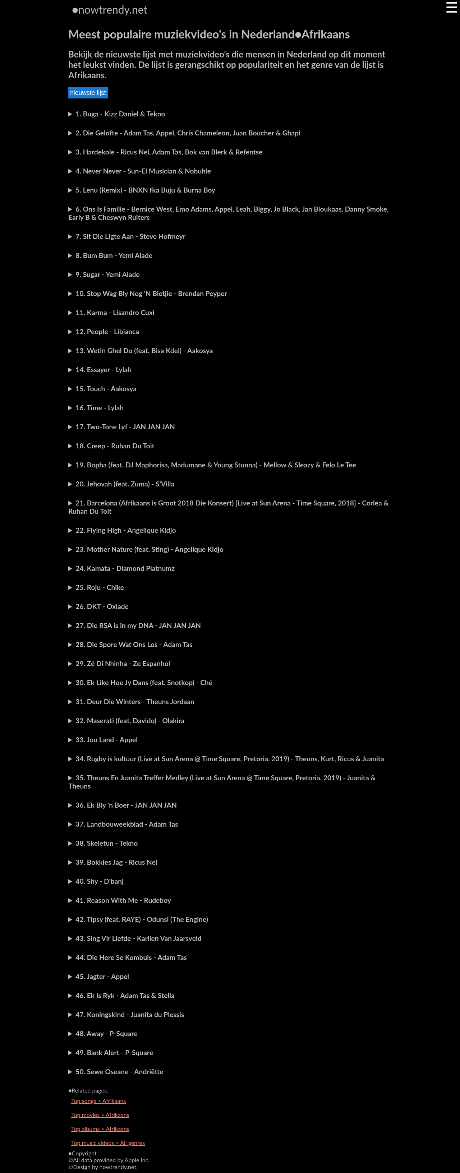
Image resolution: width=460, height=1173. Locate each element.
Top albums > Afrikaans (100, 1128)
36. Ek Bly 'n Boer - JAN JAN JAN (126, 805)
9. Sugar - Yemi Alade (107, 274)
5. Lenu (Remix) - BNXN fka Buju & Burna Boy (145, 190)
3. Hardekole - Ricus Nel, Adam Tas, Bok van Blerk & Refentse (168, 152)
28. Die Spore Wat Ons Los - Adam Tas (133, 644)
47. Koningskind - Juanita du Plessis (129, 1014)
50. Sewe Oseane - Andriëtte (119, 1071)
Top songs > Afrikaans (98, 1100)
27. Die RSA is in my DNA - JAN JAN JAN (138, 625)
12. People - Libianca (107, 331)
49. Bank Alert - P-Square (114, 1052)
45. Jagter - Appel (102, 976)
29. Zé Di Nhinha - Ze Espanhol (122, 663)
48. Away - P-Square (106, 1033)
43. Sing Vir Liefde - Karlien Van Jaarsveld (138, 938)
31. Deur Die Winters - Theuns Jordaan (134, 701)
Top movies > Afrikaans (100, 1114)
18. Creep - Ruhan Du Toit (114, 446)
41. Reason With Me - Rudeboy (123, 900)
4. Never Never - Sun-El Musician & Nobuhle (143, 171)
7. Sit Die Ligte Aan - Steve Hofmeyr (130, 236)
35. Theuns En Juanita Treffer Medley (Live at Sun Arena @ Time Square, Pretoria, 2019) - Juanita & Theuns (222, 781)
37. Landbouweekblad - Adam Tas (126, 824)
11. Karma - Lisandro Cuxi (114, 312)
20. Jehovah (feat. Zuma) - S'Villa (124, 484)
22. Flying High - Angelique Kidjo (125, 530)
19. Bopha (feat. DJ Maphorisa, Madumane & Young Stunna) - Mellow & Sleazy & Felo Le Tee (215, 465)
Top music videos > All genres (108, 1142)
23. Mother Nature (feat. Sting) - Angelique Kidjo (149, 549)
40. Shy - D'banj (99, 881)
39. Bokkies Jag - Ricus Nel (116, 862)
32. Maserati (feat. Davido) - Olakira (129, 720)
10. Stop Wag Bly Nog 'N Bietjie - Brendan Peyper (151, 293)
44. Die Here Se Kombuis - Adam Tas (131, 957)
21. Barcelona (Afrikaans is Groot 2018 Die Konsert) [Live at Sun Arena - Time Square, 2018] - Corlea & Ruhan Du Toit (228, 507)
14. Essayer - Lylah (103, 369)
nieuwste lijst (88, 92)
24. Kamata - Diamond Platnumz (125, 568)
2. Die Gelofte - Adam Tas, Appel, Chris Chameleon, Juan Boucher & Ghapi (187, 133)
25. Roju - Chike (99, 587)
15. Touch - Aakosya (106, 388)
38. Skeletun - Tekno (106, 843)
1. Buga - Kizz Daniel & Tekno (120, 114)
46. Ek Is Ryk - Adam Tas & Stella (124, 995)
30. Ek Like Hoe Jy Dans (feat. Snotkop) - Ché (143, 682)
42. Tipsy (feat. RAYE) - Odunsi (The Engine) (141, 919)
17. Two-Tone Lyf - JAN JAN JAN (125, 426)
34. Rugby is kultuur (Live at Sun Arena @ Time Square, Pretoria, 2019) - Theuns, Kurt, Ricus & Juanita (229, 758)
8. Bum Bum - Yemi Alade (113, 255)
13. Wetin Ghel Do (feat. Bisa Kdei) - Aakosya (144, 350)
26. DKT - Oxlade (102, 606)
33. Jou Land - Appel (106, 739)
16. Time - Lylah (99, 407)
